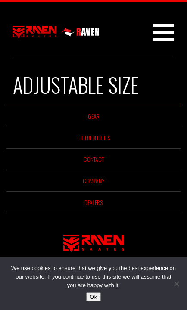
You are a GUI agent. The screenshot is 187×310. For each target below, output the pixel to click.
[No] (176, 283)
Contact (94, 159)
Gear (94, 116)
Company (94, 180)
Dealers (93, 202)
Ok (93, 297)
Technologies (93, 137)
